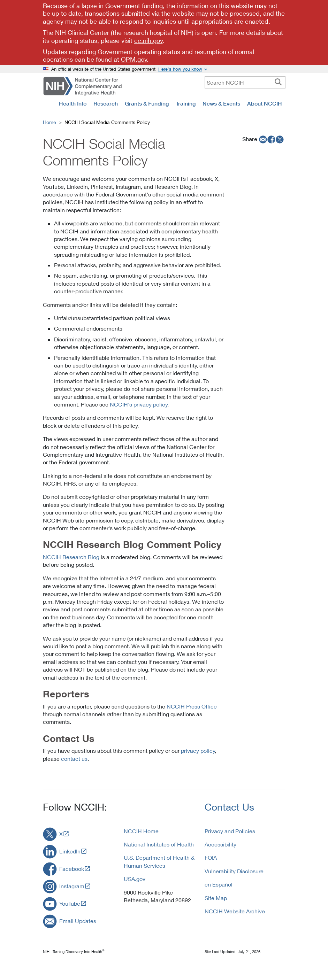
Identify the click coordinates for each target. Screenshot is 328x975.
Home (49, 122)
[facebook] (271, 139)
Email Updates (77, 921)
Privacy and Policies (230, 831)
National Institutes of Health (159, 844)
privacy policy (198, 750)
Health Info (72, 103)
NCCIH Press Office (192, 706)
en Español (218, 884)
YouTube (69, 903)
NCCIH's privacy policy (139, 404)
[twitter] (280, 139)
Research (105, 103)
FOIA (211, 857)
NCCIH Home (141, 831)
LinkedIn (70, 851)
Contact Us (229, 807)
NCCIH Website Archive (235, 911)
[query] (245, 82)
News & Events (221, 103)
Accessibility (220, 844)
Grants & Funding (147, 103)
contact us (74, 758)
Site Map (216, 898)
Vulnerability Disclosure (234, 871)
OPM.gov (134, 59)
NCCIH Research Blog (71, 557)
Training (186, 103)
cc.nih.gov (148, 40)
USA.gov (134, 878)
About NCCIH (264, 103)
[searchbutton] (278, 82)
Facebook (71, 868)
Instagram (71, 886)
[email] (262, 139)
